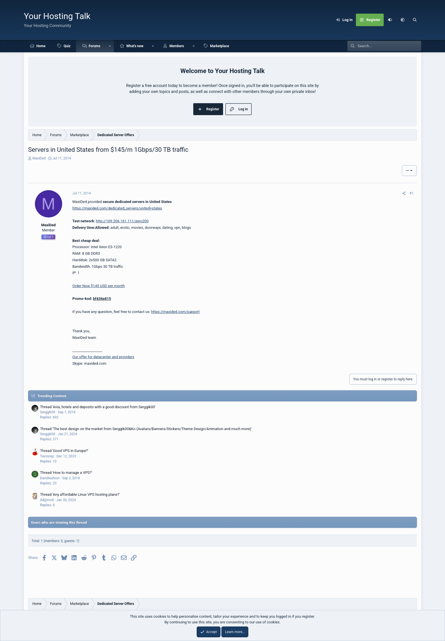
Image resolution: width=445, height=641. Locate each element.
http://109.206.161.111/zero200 (122, 221)
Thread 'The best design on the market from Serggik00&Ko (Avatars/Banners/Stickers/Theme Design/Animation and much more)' (146, 429)
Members (176, 46)
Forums (94, 46)
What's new (134, 46)
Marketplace (219, 46)
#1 (411, 193)
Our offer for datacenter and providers (103, 357)
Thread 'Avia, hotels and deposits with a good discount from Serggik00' (98, 407)
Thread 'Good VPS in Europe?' (64, 451)
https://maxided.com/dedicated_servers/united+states (117, 208)
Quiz (67, 46)
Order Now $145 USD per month (98, 286)
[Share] (404, 193)
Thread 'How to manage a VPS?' (66, 472)
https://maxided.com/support (175, 312)
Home (40, 46)
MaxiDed (39, 158)
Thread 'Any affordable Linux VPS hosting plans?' (80, 494)
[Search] (415, 20)
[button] (402, 20)
